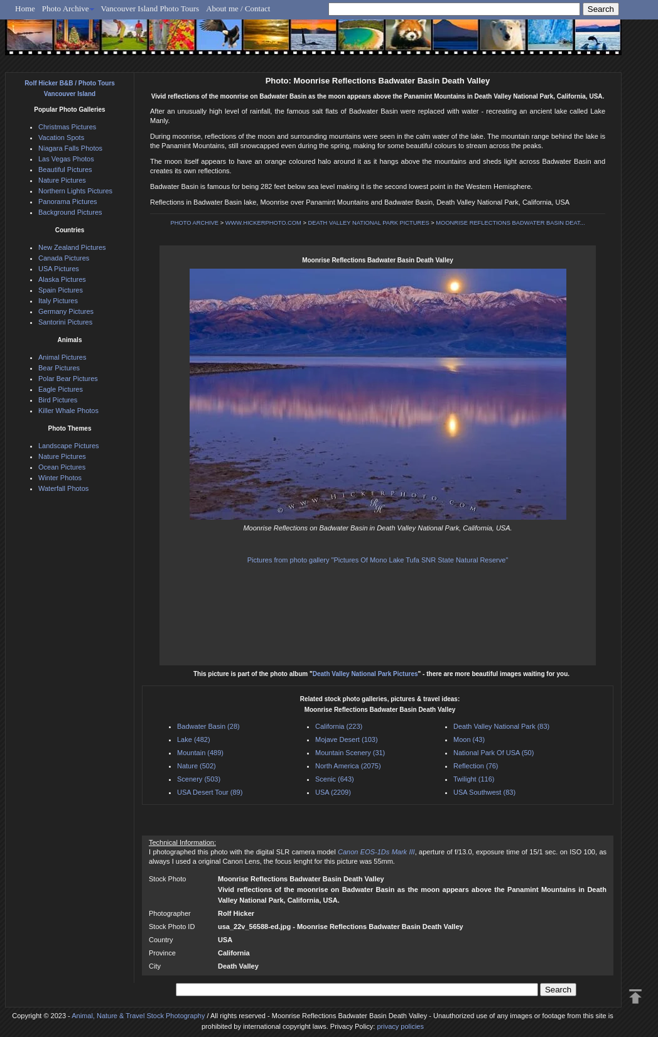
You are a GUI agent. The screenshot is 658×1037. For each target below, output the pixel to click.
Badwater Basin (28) (208, 726)
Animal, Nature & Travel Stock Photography (138, 1015)
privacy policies (400, 1026)
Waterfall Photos (63, 488)
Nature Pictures (62, 180)
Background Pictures (70, 212)
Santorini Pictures (65, 322)
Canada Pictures (63, 258)
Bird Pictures (57, 400)
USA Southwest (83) (484, 792)
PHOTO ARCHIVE (195, 223)
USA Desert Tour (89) (209, 792)
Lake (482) (193, 739)
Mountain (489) (200, 752)
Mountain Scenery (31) (350, 752)
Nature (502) (196, 766)
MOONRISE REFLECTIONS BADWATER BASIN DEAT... (510, 223)
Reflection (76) (476, 766)
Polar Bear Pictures (68, 378)
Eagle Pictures (60, 389)
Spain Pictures (60, 290)
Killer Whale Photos (68, 410)
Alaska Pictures (62, 279)
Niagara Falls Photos (70, 148)
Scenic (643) (334, 779)
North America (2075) (348, 766)
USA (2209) (333, 792)
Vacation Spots (61, 137)
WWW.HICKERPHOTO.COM (263, 223)
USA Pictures (58, 268)
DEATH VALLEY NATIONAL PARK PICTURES (368, 223)
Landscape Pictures (68, 445)
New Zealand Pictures (72, 247)
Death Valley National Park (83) (501, 726)
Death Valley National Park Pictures (365, 673)
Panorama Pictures (67, 201)
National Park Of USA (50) (493, 752)
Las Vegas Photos (66, 159)
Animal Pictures (62, 357)
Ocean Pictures (61, 467)
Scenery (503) (198, 779)
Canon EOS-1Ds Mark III (376, 852)
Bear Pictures (59, 368)
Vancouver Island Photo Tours (150, 8)
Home (25, 8)
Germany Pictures (66, 311)
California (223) (338, 726)
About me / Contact (238, 8)
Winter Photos (60, 477)
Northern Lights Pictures (75, 191)
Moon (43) (469, 739)
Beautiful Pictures (65, 169)
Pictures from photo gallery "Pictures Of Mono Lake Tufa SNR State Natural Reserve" (378, 560)
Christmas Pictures (67, 127)
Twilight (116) (473, 779)
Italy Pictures (58, 300)
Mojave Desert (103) (346, 739)
